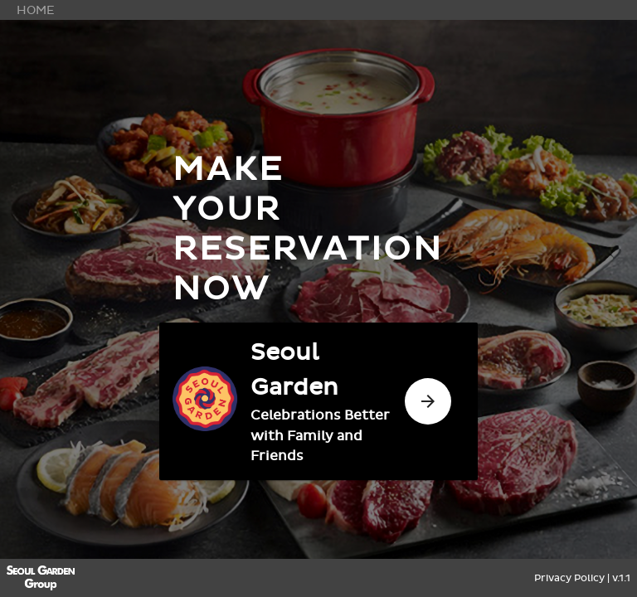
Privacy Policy (569, 578)
